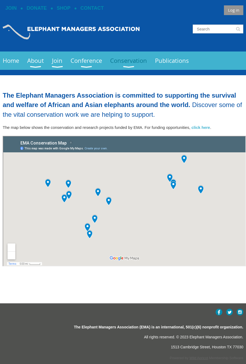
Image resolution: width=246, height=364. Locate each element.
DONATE (37, 8)
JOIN (11, 8)
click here (200, 127)
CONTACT (92, 8)
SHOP (64, 8)
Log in (233, 10)
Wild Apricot (198, 358)
